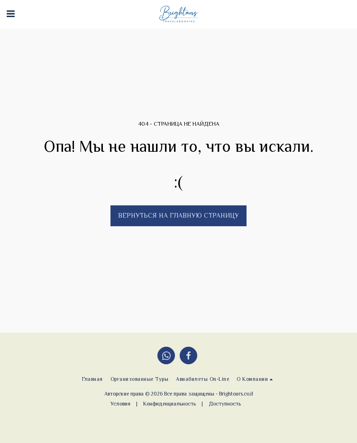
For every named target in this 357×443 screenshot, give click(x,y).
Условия (120, 403)
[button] (10, 13)
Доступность (225, 403)
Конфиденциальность (169, 403)
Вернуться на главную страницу (178, 215)
